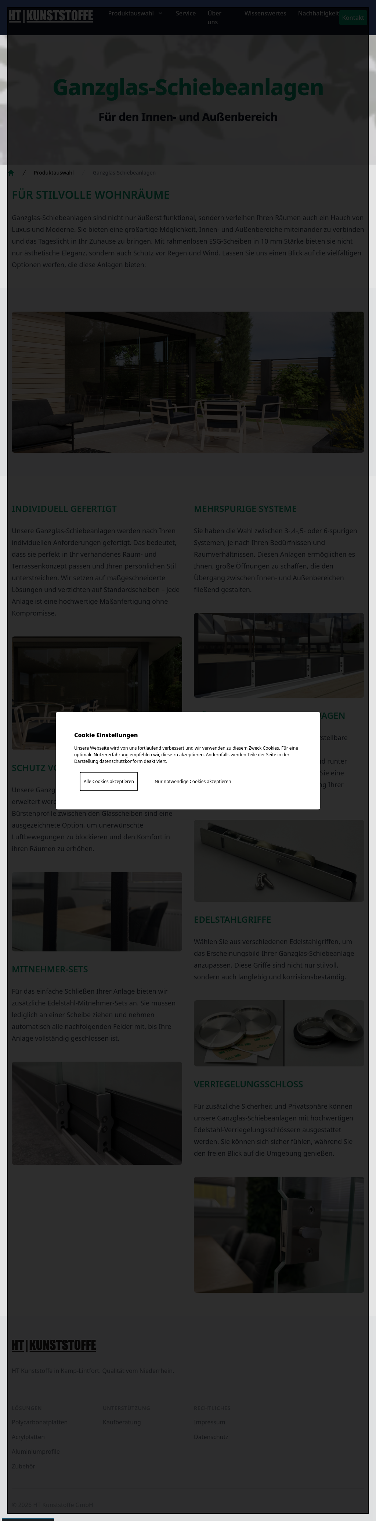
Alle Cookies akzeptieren (109, 781)
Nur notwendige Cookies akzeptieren (193, 781)
